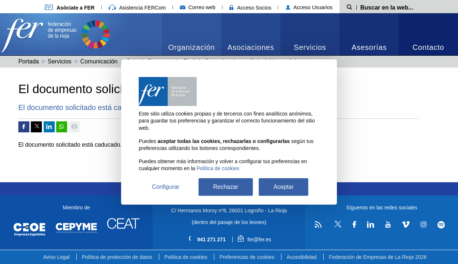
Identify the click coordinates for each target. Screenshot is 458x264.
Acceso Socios (250, 8)
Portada (28, 61)
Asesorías (369, 47)
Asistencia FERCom (137, 8)
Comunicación (98, 61)
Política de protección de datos (117, 257)
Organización (191, 47)
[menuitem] (191, 34)
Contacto (428, 47)
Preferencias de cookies (246, 257)
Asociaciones (251, 47)
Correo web (197, 7)
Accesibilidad (302, 257)
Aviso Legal (56, 257)
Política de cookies (185, 257)
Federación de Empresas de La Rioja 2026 (377, 257)
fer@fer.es (254, 239)
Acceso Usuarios (309, 7)
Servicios (310, 47)
